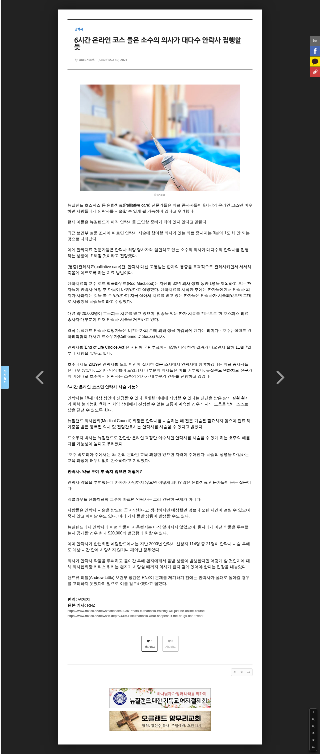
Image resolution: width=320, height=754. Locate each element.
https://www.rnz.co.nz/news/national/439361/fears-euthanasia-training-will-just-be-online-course (136, 611)
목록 (5, 377)
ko (315, 41)
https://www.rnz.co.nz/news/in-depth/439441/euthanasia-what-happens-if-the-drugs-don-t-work (135, 616)
